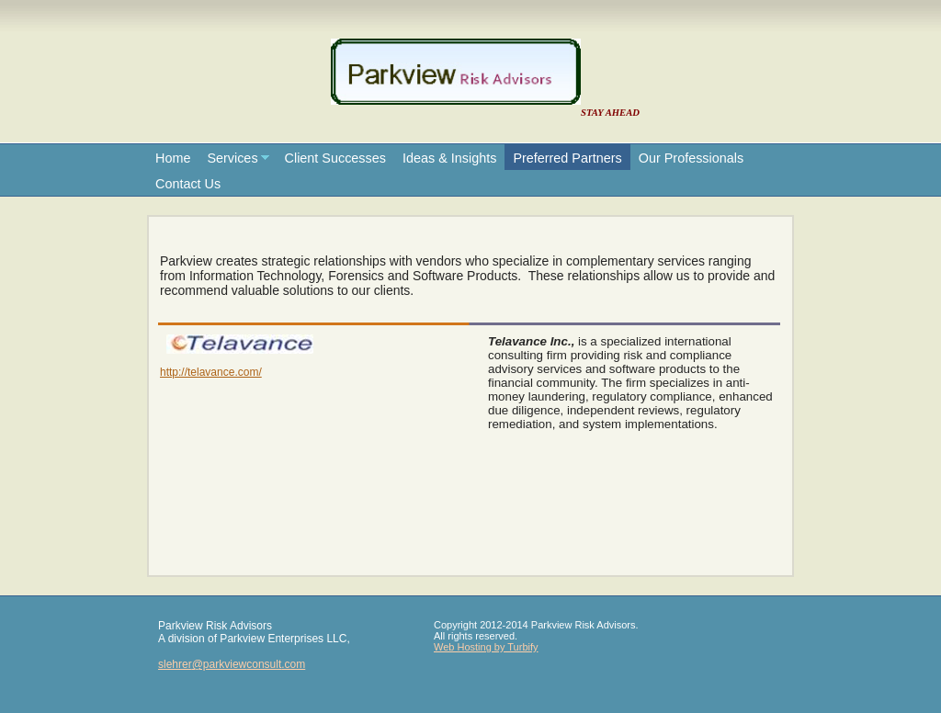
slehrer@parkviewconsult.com (231, 664)
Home (172, 158)
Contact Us (188, 183)
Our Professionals (691, 158)
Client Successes (335, 158)
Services (232, 158)
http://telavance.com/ (211, 372)
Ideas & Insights (449, 158)
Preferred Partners (567, 158)
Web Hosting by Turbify (486, 646)
